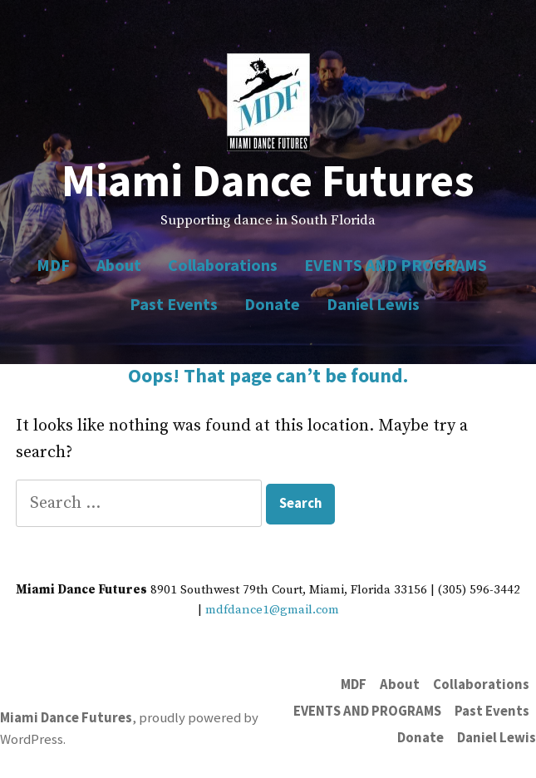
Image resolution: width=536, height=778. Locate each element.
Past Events (174, 303)
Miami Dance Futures (268, 180)
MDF (53, 264)
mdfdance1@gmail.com (272, 610)
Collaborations (223, 264)
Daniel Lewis (373, 303)
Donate (272, 303)
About (118, 264)
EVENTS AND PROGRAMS (395, 264)
